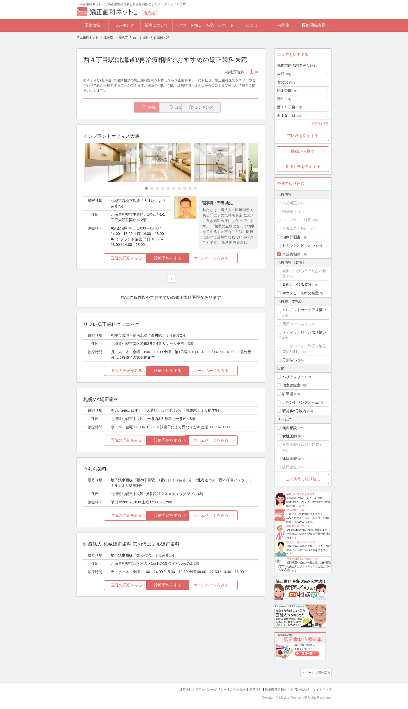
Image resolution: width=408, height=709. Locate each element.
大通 (284, 74)
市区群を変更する (302, 135)
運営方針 (250, 688)
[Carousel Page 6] (173, 188)
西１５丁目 (289, 107)
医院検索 (92, 25)
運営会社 (175, 688)
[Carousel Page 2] (151, 188)
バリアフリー (293, 377)
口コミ (252, 25)
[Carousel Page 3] (157, 188)
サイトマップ (321, 688)
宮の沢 (286, 82)
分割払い (289, 360)
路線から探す (303, 151)
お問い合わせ (298, 688)
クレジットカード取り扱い (304, 310)
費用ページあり (295, 324)
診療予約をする (170, 258)
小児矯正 (289, 203)
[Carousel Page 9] (190, 188)
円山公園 (287, 90)
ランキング (124, 25)
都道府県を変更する (303, 166)
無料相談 (289, 428)
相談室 (284, 25)
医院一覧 (119, 107)
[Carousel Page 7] (179, 188)
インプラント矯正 (296, 220)
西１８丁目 (289, 115)
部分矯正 (289, 211)
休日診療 (289, 458)
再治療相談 (291, 254)
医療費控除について (298, 525)
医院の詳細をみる (112, 258)
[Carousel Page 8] (184, 188)
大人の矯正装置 (295, 510)
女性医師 (289, 436)
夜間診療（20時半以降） (302, 444)
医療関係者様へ (315, 25)
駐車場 (287, 394)
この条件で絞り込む (303, 479)
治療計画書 (291, 237)
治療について (156, 25)
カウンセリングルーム (300, 402)
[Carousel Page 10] (195, 188)
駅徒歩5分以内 (294, 411)
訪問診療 (289, 467)
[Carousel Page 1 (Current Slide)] (146, 188)
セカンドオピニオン (298, 246)
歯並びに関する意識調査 (300, 494)
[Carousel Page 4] (162, 188)
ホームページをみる (229, 258)
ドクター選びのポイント (300, 542)
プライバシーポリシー (202, 688)
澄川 (284, 99)
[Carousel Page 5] (168, 188)
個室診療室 (291, 385)
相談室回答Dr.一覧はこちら (302, 558)
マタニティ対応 (295, 228)
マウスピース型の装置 (300, 293)
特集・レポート (220, 25)
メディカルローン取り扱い (304, 332)
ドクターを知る (188, 25)
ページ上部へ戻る (316, 672)
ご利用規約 (231, 688)
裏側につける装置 (296, 285)
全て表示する (320, 123)
